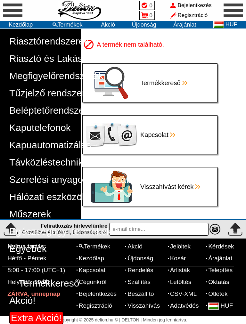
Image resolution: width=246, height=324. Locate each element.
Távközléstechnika (48, 162)
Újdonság (144, 24)
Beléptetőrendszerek (53, 110)
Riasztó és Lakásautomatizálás (75, 58)
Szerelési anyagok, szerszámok (76, 179)
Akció (108, 24)
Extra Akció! (36, 317)
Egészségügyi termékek (60, 231)
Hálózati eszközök (48, 196)
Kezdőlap (21, 24)
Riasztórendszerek (49, 41)
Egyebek (28, 248)
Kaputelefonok (40, 127)
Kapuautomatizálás (50, 145)
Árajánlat (184, 24)
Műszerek (30, 214)
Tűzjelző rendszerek (52, 93)
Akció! (22, 300)
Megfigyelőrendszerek (56, 75)
